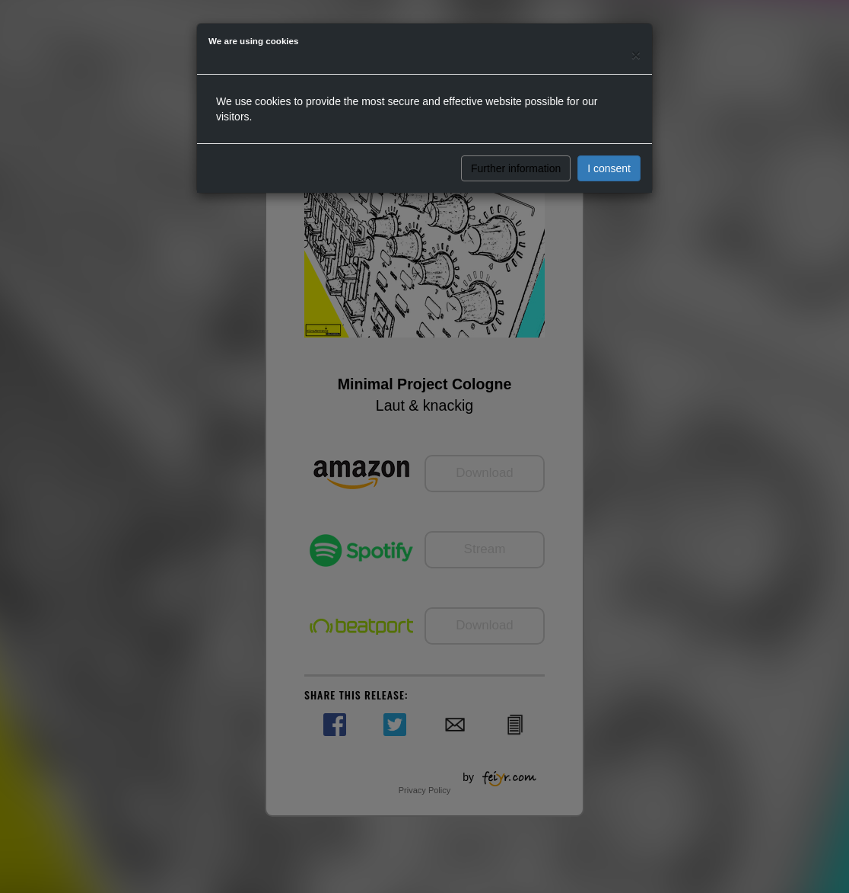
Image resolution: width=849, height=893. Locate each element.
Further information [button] (516, 168)
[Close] (636, 54)
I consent (609, 168)
